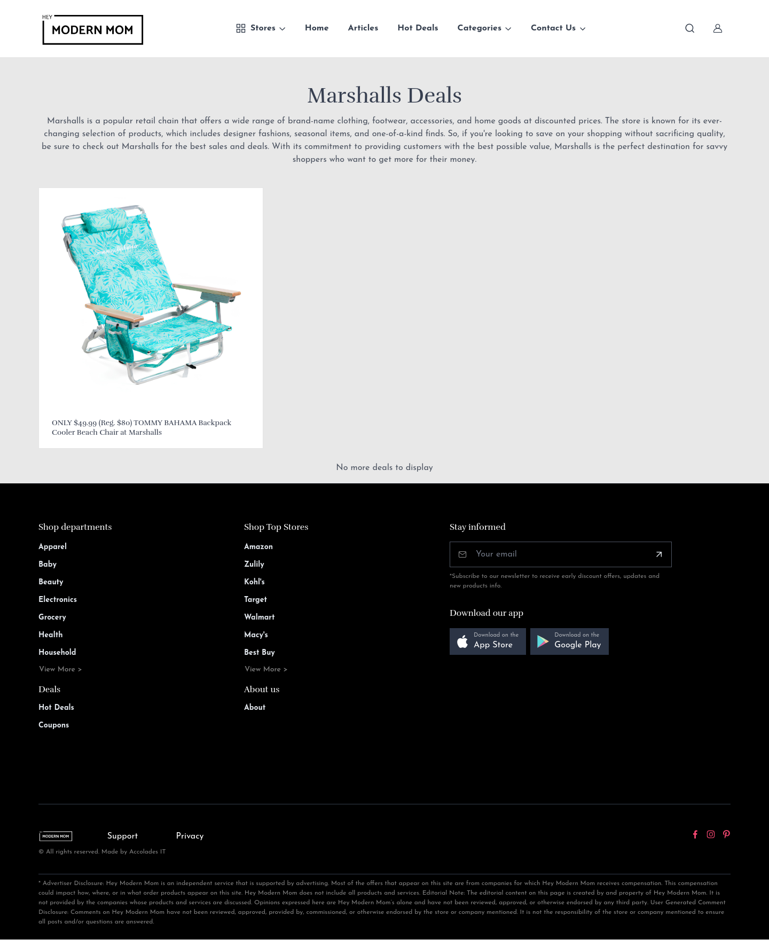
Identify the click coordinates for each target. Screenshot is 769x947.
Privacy (190, 836)
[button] (488, 641)
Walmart (259, 618)
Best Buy (259, 653)
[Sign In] (718, 28)
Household (57, 653)
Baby (47, 565)
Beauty (51, 582)
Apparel (52, 547)
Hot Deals (417, 28)
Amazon (258, 547)
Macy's (256, 635)
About (254, 708)
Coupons (53, 726)
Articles (363, 28)
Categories (480, 28)
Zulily (254, 565)
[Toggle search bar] (690, 28)
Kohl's (254, 582)
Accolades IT (147, 852)
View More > (60, 670)
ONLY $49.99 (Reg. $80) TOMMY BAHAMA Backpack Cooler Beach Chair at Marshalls (141, 427)
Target (255, 600)
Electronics (57, 600)
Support (122, 836)
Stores (256, 28)
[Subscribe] (659, 554)
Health (50, 635)
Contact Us (553, 28)
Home (317, 28)
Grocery (52, 618)
